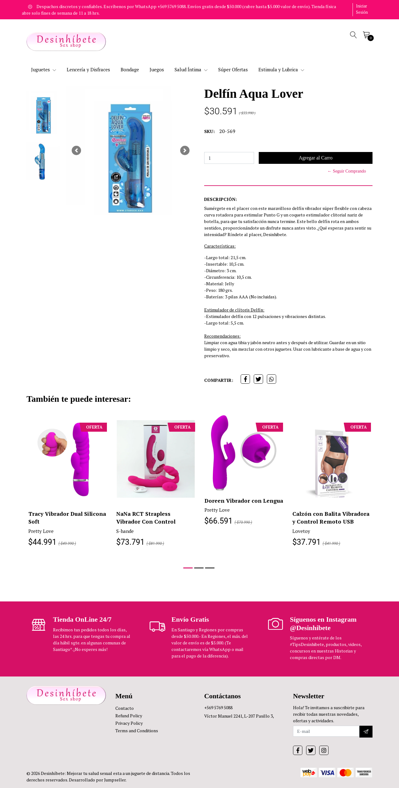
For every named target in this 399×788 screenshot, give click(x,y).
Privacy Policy (129, 723)
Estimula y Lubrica (281, 69)
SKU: (209, 131)
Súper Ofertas (233, 69)
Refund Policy (128, 716)
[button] (76, 150)
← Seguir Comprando (346, 171)
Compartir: (218, 380)
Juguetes (43, 69)
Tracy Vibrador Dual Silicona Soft (56, 517)
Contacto (124, 708)
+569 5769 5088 (218, 707)
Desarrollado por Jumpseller (97, 780)
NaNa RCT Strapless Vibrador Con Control (146, 517)
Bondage (130, 69)
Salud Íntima (191, 69)
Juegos (157, 69)
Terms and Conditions (136, 730)
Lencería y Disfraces (88, 69)
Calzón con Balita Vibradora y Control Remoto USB (331, 517)
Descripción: (220, 199)
